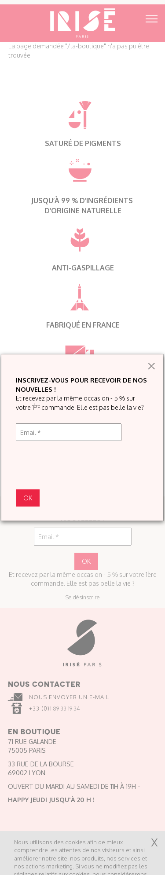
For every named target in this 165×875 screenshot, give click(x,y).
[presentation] (83, 465)
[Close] (151, 366)
